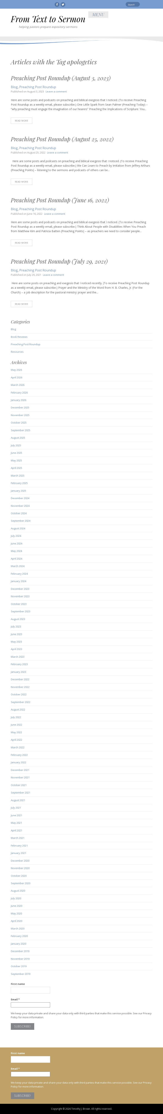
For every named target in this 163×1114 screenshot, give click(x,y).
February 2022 (19, 755)
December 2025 (20, 407)
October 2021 (19, 785)
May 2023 (16, 641)
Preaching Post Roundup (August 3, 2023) (61, 78)
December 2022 (20, 679)
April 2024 (16, 558)
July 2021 (16, 807)
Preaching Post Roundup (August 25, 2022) (62, 139)
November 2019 (20, 959)
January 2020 (18, 943)
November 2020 (20, 868)
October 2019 (19, 966)
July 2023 (16, 626)
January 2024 (18, 581)
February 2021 (19, 845)
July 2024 (16, 536)
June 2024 (16, 543)
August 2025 (18, 437)
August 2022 (18, 709)
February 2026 (19, 392)
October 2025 (19, 422)
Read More (21, 120)
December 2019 (20, 951)
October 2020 (19, 876)
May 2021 (16, 823)
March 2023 (17, 656)
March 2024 (17, 566)
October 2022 (19, 694)
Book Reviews (19, 337)
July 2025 (16, 445)
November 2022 (20, 687)
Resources (17, 351)
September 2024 (20, 520)
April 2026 (16, 377)
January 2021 (18, 853)
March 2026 (17, 385)
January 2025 (18, 490)
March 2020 (17, 928)
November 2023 (20, 596)
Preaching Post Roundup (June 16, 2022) (60, 200)
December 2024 (20, 498)
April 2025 (16, 468)
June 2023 (16, 634)
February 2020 (19, 936)
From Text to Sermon (48, 18)
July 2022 (16, 717)
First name (18, 984)
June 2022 (16, 724)
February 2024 (19, 573)
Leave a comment (56, 91)
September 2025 (20, 430)
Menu (98, 14)
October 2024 (19, 513)
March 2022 (17, 747)
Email (15, 999)
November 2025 (20, 415)
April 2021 (16, 830)
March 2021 (17, 838)
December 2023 (20, 589)
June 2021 (16, 815)
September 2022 (20, 702)
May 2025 (16, 460)
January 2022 (18, 762)
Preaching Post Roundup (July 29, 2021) (59, 261)
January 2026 (18, 400)
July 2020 (16, 898)
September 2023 (20, 611)
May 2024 (16, 551)
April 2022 (16, 739)
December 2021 (20, 770)
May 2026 (16, 370)
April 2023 (16, 649)
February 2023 (19, 664)
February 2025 (19, 483)
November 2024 (20, 506)
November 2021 (20, 777)
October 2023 (19, 604)
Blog (14, 87)
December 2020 (20, 860)
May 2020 (16, 913)
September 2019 (20, 974)
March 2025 (17, 475)
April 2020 (16, 921)
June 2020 (16, 906)
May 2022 (16, 732)
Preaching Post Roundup (37, 87)
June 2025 (16, 453)
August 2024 (18, 528)
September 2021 (20, 792)
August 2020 (18, 890)
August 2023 (18, 619)
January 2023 (18, 672)
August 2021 (18, 800)
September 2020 (20, 883)
